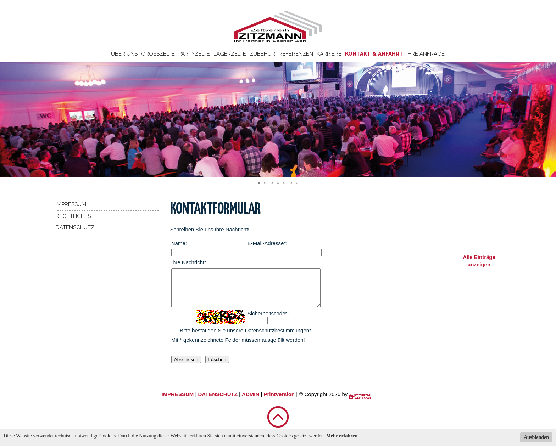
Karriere (329, 54)
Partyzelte (194, 54)
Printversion (279, 402)
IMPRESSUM (177, 402)
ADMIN (250, 402)
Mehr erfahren (342, 436)
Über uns (124, 54)
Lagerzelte (229, 54)
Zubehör (262, 54)
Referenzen (296, 54)
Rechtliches (73, 216)
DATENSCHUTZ (217, 402)
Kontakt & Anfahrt (374, 54)
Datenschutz (75, 227)
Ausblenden (536, 437)
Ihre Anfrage (426, 54)
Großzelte (158, 54)
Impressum (71, 204)
